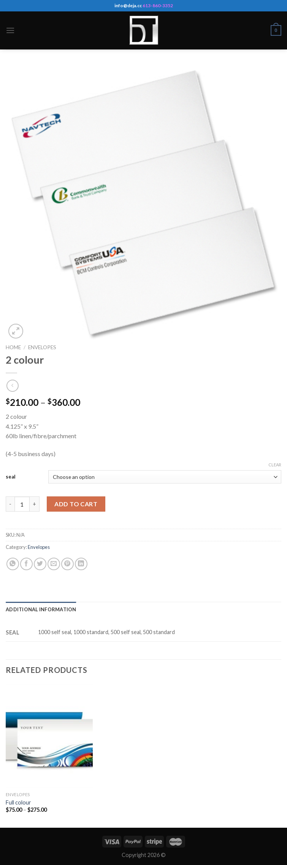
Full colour (18, 802)
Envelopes (42, 347)
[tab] (41, 609)
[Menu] (10, 30)
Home (13, 347)
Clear (274, 464)
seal (11, 477)
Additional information (41, 609)
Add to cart (75, 503)
